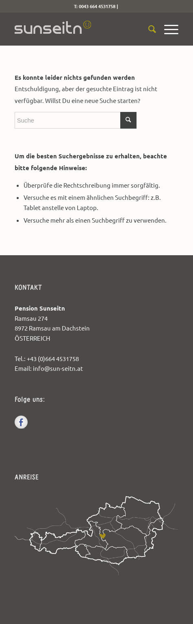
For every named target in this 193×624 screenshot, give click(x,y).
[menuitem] (148, 29)
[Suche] (148, 29)
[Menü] (167, 29)
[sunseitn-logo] (80, 29)
